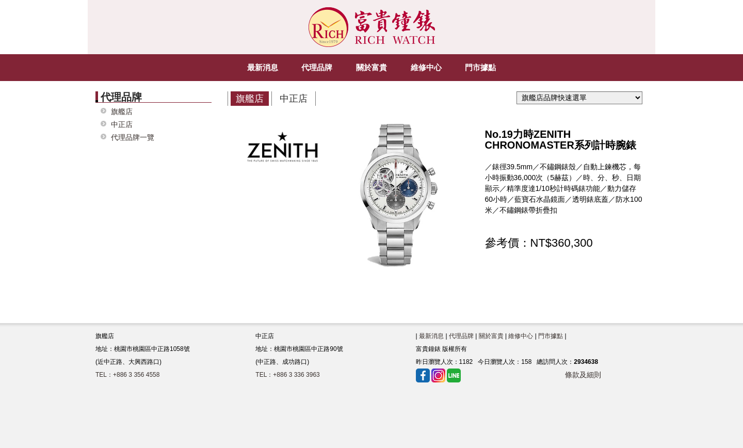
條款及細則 (583, 374)
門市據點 (550, 335)
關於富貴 (491, 335)
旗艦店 (122, 111)
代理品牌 (461, 335)
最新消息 (431, 335)
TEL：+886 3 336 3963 (287, 374)
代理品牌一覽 (132, 137)
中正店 (122, 124)
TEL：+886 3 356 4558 (127, 374)
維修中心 (520, 335)
